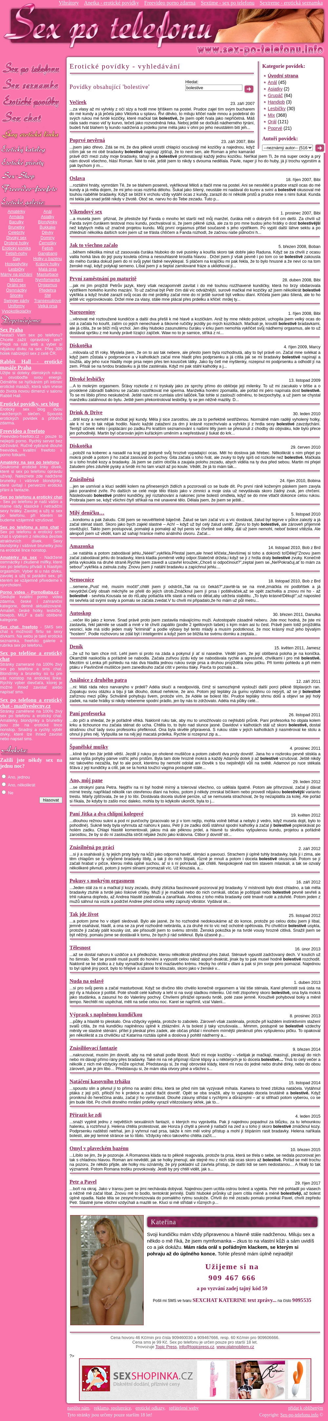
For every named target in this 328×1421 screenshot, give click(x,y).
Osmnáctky (16, 290)
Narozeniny (82, 312)
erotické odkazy (149, 1408)
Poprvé (275, 128)
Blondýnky (47, 222)
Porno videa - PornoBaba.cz (29, 592)
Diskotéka (81, 345)
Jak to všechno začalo (94, 245)
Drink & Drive (86, 412)
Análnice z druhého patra (98, 680)
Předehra (47, 290)
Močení (16, 279)
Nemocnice (82, 579)
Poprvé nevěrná (87, 140)
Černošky (47, 243)
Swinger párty (16, 300)
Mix (271, 115)
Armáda (16, 216)
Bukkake (48, 227)
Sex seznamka (31, 84)
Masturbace (47, 274)
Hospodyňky (16, 264)
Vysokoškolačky (16, 311)
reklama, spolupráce (112, 1408)
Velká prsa (47, 306)
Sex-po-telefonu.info (299, 1414)
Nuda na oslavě (87, 981)
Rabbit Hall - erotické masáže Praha (31, 364)
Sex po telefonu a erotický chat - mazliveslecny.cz (31, 703)
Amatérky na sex (18, 557)
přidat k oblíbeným (305, 1408)
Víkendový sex (86, 211)
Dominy (48, 237)
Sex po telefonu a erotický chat (31, 497)
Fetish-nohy (16, 253)
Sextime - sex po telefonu (228, 3)
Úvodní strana (283, 75)
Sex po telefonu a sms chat (29, 527)
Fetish (47, 248)
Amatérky (16, 211)
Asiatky (47, 216)
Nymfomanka (47, 279)
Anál (47, 211)
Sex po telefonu (31, 68)
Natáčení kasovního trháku (100, 1081)
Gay (16, 258)
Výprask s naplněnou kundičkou (106, 1014)
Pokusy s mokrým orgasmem (102, 880)
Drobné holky (16, 243)
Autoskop (80, 613)
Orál (272, 121)
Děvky (47, 232)
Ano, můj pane (86, 780)
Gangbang (47, 253)
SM (48, 295)
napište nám (78, 1408)
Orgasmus (47, 285)
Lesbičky (16, 269)
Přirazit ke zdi (86, 1115)
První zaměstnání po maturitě (103, 278)
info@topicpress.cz (196, 1347)
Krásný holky (47, 264)
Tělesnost (80, 947)
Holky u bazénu (47, 258)
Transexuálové (47, 300)
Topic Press (166, 1347)
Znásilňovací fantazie (93, 1048)
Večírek (78, 102)
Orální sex (16, 285)
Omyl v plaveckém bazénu (99, 1148)
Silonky (16, 295)
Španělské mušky (89, 747)
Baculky (16, 222)
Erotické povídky (31, 101)
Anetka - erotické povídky (111, 3)
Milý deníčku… (87, 513)
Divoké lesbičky (87, 379)
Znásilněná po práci (92, 847)
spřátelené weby (184, 1408)
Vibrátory (69, 3)
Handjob (276, 102)
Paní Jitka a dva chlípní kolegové (106, 814)
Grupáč (275, 95)
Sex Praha (11, 330)
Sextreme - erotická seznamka (291, 3)
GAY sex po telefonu (31, 135)
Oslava (77, 178)
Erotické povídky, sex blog (29, 404)
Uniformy (16, 306)
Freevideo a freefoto (22, 431)
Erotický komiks (16, 248)
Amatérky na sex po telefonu (29, 462)
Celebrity (16, 232)
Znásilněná (82, 479)
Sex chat (31, 118)
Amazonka (82, 546)
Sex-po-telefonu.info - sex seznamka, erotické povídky (110, 25)
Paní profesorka (87, 713)
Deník (76, 646)
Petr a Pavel (83, 1182)
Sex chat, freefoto (19, 627)
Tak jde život (84, 914)
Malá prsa (47, 269)
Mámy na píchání (16, 274)
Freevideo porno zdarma (169, 3)
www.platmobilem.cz (235, 1347)
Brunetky (16, 227)
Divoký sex (16, 237)
